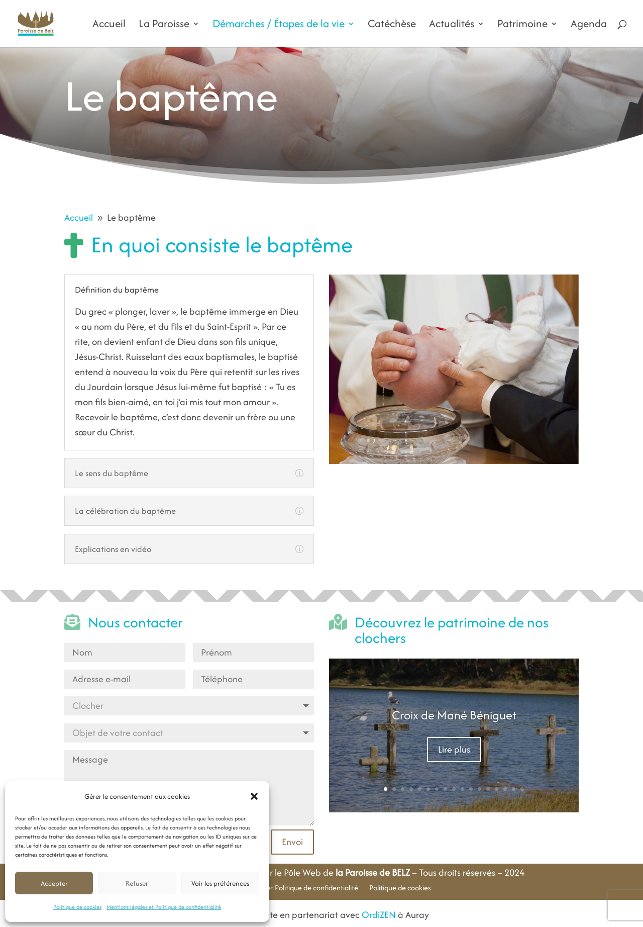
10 (462, 789)
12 (479, 789)
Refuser (137, 883)
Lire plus (454, 749)
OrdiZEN (379, 914)
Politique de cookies (77, 907)
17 (522, 789)
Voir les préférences (220, 883)
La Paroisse (164, 25)
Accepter (54, 883)
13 (488, 789)
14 (496, 789)
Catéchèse (392, 25)
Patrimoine (522, 25)
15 (505, 789)
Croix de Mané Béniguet (454, 715)
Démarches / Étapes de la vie (278, 25)
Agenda (589, 25)
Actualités (451, 25)
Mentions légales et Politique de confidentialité (163, 907)
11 (471, 789)
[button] (254, 796)
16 (513, 789)
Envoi (292, 842)
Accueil (109, 25)
